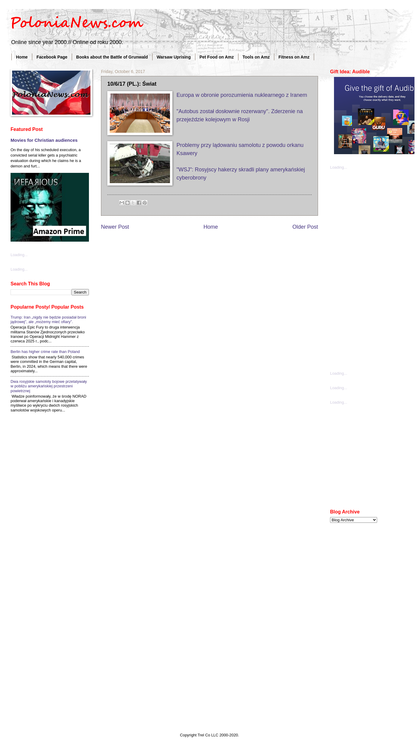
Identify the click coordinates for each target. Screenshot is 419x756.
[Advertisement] (360, 269)
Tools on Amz (256, 57)
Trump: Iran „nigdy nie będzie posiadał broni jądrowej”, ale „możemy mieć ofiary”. (48, 319)
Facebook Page (52, 57)
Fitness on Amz (294, 57)
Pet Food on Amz (217, 57)
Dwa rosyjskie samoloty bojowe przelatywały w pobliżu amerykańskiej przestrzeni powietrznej (49, 386)
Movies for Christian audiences (44, 140)
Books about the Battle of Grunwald (112, 57)
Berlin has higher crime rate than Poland (45, 351)
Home (22, 57)
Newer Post (115, 227)
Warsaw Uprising (174, 57)
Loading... (19, 255)
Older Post (305, 227)
